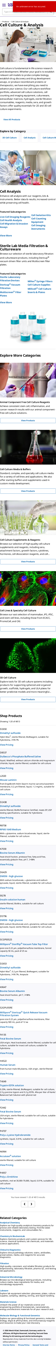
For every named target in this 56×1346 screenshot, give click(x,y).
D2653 (3, 963)
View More (6, 235)
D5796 (3, 916)
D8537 (3, 752)
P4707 (3, 1131)
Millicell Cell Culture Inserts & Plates (39, 290)
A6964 (3, 1151)
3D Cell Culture (9, 137)
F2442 (3, 1107)
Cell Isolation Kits (41, 215)
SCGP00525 (6, 939)
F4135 (3, 1034)
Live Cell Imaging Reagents (15, 216)
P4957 (3, 1172)
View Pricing (6, 744)
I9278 (3, 895)
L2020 (3, 775)
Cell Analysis (30, 137)
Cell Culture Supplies (39, 284)
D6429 (3, 872)
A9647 (3, 987)
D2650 (3, 729)
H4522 (3, 1060)
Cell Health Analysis (11, 220)
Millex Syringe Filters (40, 281)
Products (5, 21)
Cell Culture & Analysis (20, 21)
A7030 (3, 848)
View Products (28, 420)
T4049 (3, 1081)
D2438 (3, 802)
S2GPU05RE (6, 1007)
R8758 (3, 825)
